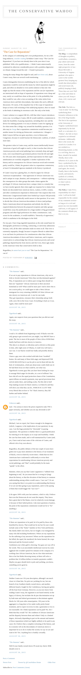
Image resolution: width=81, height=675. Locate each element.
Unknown (12, 403)
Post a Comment (9, 658)
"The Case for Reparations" (16, 52)
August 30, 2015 (17, 307)
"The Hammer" (14, 271)
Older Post (51, 662)
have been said (42, 75)
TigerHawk (13, 313)
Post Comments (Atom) (21, 667)
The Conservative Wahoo (40, 11)
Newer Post (7, 662)
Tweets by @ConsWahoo (27, 662)
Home (39, 662)
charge (14, 129)
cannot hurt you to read (21, 250)
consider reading (20, 58)
